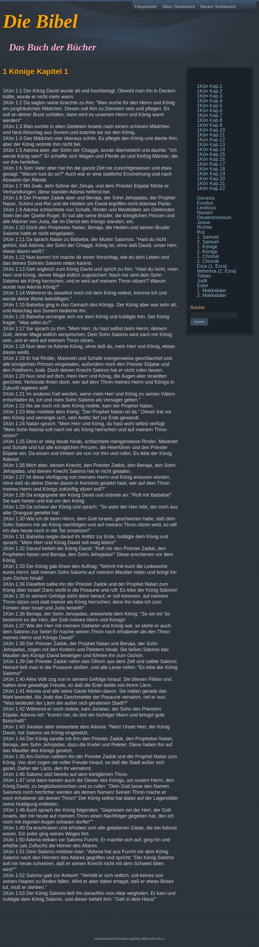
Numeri (205, 212)
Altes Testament (178, 6)
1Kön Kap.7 (209, 115)
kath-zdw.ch (157, 938)
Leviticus (206, 207)
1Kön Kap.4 (209, 100)
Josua (203, 222)
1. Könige (207, 246)
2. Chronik (208, 261)
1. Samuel (208, 237)
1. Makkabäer (211, 290)
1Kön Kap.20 (211, 178)
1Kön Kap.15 (211, 154)
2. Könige (207, 251)
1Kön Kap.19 (211, 173)
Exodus (205, 203)
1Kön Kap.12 (211, 139)
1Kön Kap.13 (211, 144)
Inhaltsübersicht (104, 938)
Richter (204, 227)
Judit (202, 280)
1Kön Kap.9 (209, 125)
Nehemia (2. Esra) (216, 271)
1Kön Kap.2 (209, 91)
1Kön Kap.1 (209, 86)
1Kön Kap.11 (211, 135)
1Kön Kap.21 (211, 183)
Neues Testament (218, 6)
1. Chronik (208, 256)
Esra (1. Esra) (212, 266)
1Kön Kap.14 (211, 149)
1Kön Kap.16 (211, 159)
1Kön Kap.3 (209, 96)
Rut (201, 232)
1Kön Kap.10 (211, 130)
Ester (202, 285)
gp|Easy (135, 938)
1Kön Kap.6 (209, 110)
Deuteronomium (214, 217)
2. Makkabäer (211, 295)
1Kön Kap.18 (211, 169)
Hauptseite (146, 6)
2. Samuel (208, 242)
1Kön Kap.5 (209, 105)
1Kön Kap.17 (211, 164)
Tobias (204, 276)
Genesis (206, 198)
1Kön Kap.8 (209, 120)
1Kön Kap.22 (211, 188)
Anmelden (122, 938)
